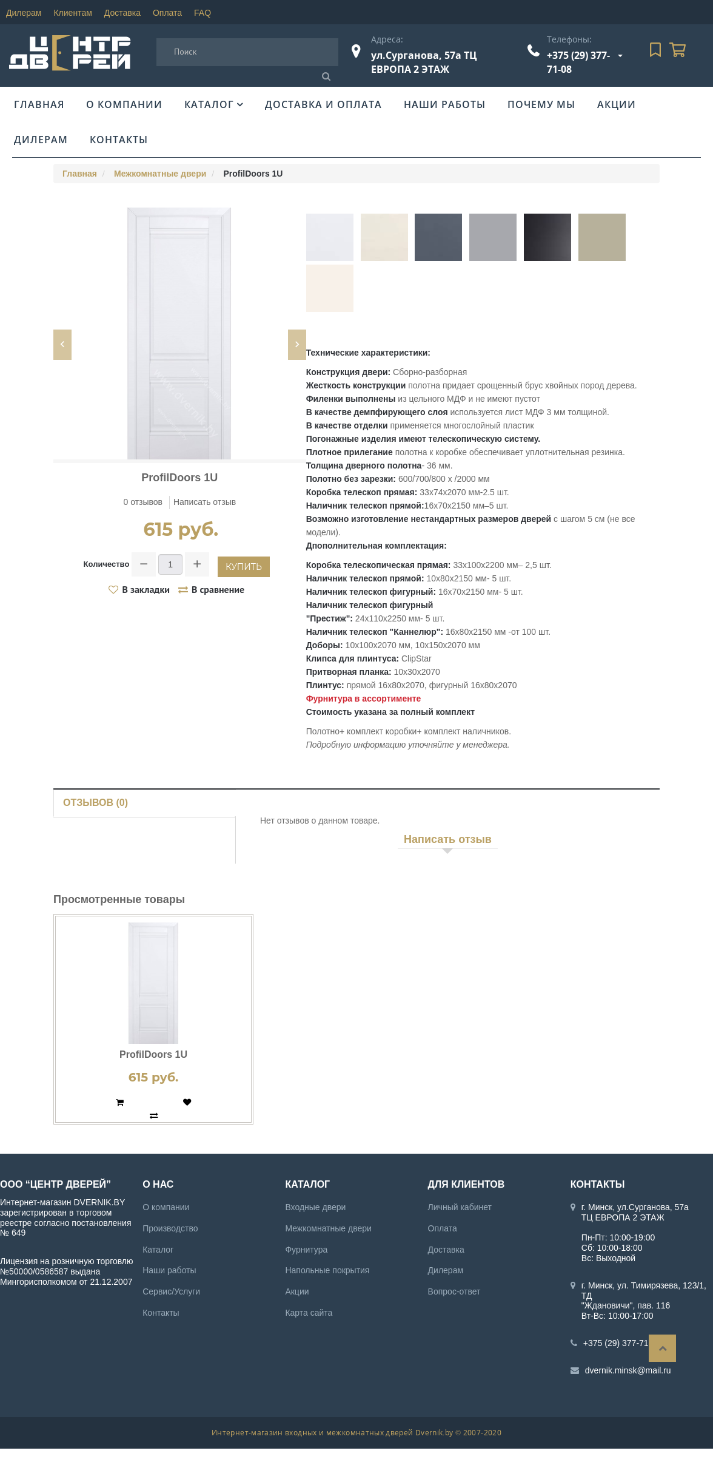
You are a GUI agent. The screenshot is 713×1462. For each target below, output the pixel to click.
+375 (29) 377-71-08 (622, 1343)
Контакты (119, 139)
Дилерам (23, 13)
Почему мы (541, 104)
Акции (616, 104)
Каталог (209, 104)
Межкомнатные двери (160, 173)
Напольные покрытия (327, 1270)
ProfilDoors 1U (153, 1054)
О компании (124, 104)
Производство (170, 1228)
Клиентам (72, 13)
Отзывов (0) (95, 802)
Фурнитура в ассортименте (363, 698)
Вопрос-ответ (454, 1291)
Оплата (167, 13)
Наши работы (445, 104)
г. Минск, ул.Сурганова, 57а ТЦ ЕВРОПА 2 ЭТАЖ (635, 1212)
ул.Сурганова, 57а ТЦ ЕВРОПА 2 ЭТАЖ (424, 62)
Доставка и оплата (323, 104)
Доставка (122, 13)
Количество (107, 564)
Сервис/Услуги (171, 1291)
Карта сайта (308, 1313)
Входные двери (315, 1207)
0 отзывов (143, 502)
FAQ (202, 13)
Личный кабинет (460, 1207)
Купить (244, 566)
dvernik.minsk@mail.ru (628, 1370)
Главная (39, 104)
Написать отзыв (204, 502)
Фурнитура (306, 1249)
